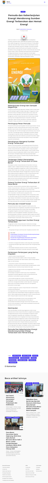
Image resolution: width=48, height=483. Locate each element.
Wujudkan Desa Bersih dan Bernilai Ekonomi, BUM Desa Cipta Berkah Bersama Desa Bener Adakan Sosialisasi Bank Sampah (33, 402)
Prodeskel (38, 464)
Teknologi (32, 358)
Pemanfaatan (25, 356)
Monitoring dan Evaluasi (7, 473)
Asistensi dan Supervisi (6, 467)
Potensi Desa (16, 414)
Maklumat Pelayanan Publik (31, 471)
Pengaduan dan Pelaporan (7, 475)
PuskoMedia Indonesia (25, 29)
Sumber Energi (22, 358)
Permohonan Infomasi (30, 473)
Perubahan (13, 358)
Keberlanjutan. (14, 356)
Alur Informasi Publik (29, 467)
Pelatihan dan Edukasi (6, 471)
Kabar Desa (9, 414)
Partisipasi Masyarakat (6, 469)
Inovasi (35, 355)
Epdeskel (38, 466)
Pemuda (34, 356)
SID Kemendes (39, 467)
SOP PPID (27, 466)
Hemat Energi (26, 355)
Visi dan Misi (4, 466)
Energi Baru (16, 355)
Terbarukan (13, 359)
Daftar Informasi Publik (30, 469)
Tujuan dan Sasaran (6, 464)
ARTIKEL (23, 11)
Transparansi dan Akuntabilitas (8, 477)
